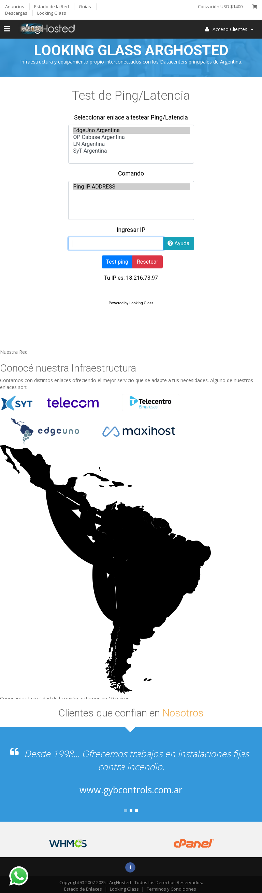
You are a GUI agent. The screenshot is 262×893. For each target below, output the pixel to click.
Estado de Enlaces (83, 889)
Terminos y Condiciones (171, 889)
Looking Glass (124, 889)
